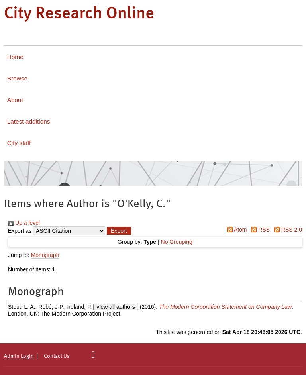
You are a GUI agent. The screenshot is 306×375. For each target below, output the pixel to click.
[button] (119, 231)
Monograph (45, 255)
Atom (235, 229)
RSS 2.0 (286, 229)
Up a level (24, 223)
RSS (259, 229)
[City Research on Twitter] (93, 354)
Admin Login (19, 356)
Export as (19, 231)
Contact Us (57, 356)
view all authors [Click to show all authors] (115, 307)
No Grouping (176, 242)
